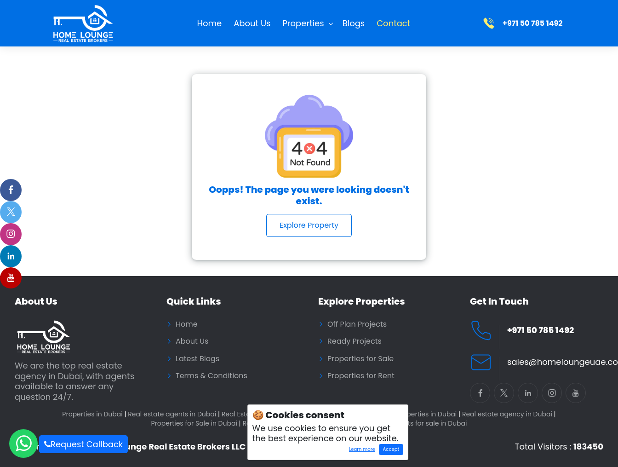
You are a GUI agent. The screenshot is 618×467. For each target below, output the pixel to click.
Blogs (354, 23)
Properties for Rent (361, 376)
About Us (252, 23)
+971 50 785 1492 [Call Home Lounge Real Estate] (540, 330)
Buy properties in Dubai (421, 414)
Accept (391, 449)
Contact (393, 23)
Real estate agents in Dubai (174, 414)
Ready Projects (354, 341)
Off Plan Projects (357, 324)
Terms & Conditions (211, 376)
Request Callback (83, 444)
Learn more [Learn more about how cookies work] (360, 450)
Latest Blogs (197, 359)
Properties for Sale (360, 359)
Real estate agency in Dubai (509, 414)
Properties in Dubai (94, 414)
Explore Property (309, 225)
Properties (303, 23)
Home (209, 23)
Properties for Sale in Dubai (195, 423)
